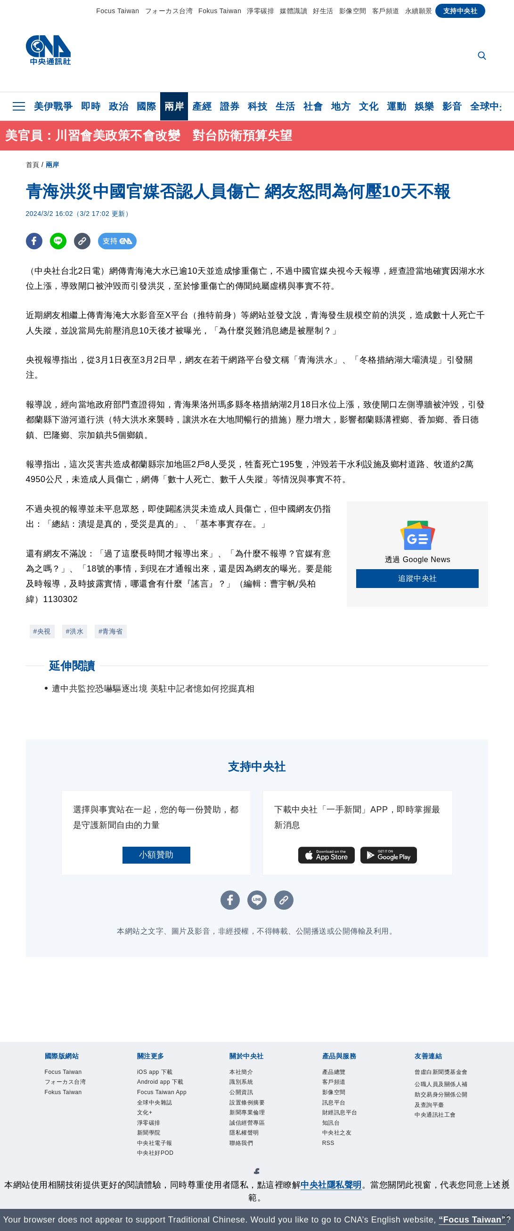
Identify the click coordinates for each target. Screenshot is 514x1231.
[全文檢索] (483, 56)
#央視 (42, 631)
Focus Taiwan (117, 11)
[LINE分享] (58, 241)
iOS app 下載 (163, 1073)
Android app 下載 (161, 1092)
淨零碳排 (260, 11)
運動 (396, 106)
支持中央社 (460, 11)
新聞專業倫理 (255, 1123)
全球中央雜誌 (163, 1136)
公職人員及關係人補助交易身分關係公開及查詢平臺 (441, 1118)
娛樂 (424, 106)
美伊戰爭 (53, 106)
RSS (331, 1162)
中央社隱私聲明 (331, 1185)
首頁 (33, 164)
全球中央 (489, 106)
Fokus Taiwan (219, 11)
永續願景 (418, 11)
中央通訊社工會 (441, 1155)
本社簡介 (246, 1073)
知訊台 (335, 1136)
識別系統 (246, 1086)
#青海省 (110, 631)
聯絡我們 (246, 1162)
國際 (146, 106)
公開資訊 (246, 1099)
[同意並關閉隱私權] (506, 1184)
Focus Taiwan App (164, 1117)
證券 (229, 106)
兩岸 (174, 106)
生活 (285, 106)
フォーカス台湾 (169, 11)
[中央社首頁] (48, 52)
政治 (118, 106)
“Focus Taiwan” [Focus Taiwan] (472, 1219)
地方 (341, 106)
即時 (90, 106)
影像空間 (353, 11)
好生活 (323, 11)
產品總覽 (339, 1073)
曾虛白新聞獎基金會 (441, 1080)
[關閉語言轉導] (506, 1218)
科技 (257, 106)
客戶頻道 (386, 11)
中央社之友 (344, 1149)
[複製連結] (82, 241)
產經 (202, 106)
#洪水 (74, 631)
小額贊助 (156, 854)
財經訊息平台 (348, 1123)
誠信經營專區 (255, 1136)
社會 (313, 106)
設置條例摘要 (255, 1111)
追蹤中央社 (417, 578)
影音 (452, 106)
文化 (368, 106)
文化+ (148, 1149)
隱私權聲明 (251, 1149)
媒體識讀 (293, 11)
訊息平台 (339, 1111)
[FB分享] (34, 241)
